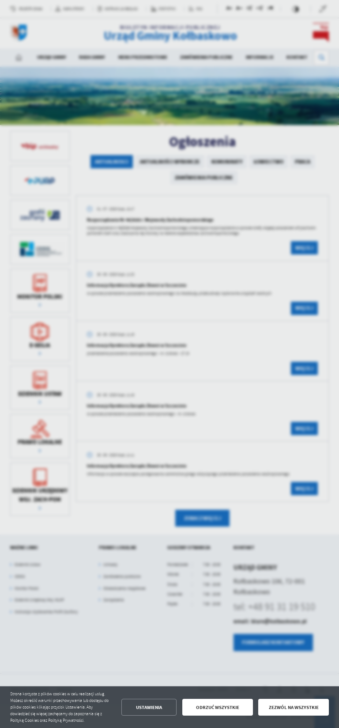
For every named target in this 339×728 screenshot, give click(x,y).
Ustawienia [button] (149, 707)
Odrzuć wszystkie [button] (217, 707)
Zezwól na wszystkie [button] (294, 707)
